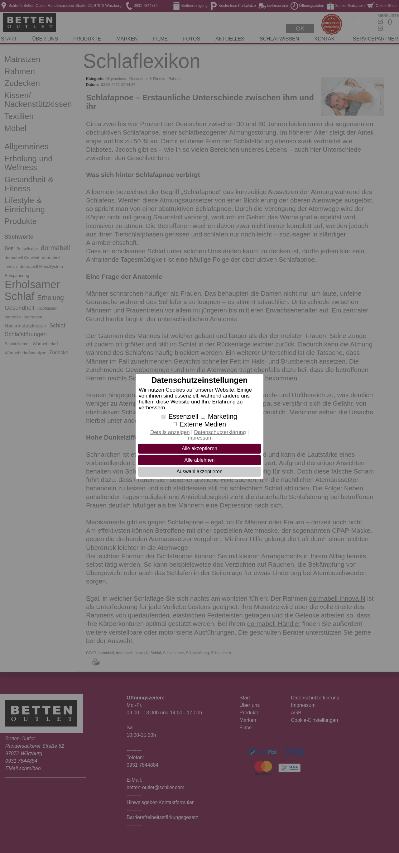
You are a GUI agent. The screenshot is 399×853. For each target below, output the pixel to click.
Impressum (199, 438)
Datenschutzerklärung (220, 432)
